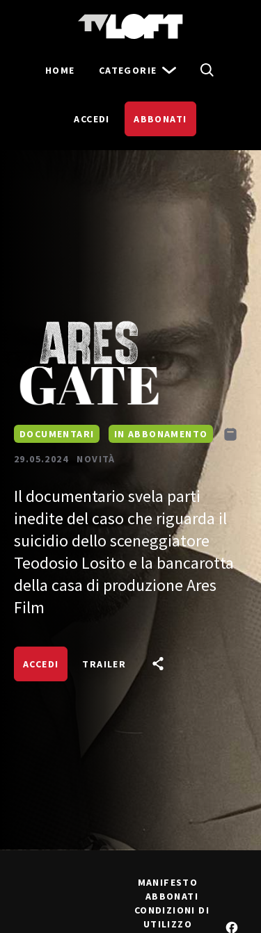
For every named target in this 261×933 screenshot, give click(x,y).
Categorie (138, 70)
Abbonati (160, 119)
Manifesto (168, 882)
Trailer (104, 664)
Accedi (91, 119)
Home (60, 70)
